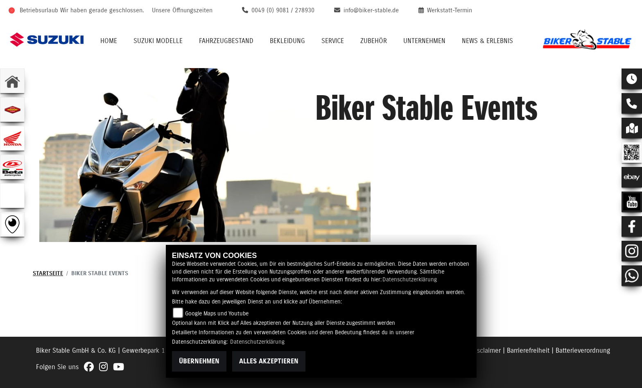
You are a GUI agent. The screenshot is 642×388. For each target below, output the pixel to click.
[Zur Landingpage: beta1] (12, 167)
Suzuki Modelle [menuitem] (158, 41)
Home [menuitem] (108, 41)
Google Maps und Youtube (217, 314)
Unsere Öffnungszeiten (182, 10)
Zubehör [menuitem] (373, 41)
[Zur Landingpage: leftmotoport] (12, 109)
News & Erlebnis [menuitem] (487, 41)
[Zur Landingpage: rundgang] (12, 224)
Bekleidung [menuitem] (287, 41)
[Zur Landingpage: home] (12, 80)
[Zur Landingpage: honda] (12, 138)
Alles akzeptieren (268, 361)
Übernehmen (199, 361)
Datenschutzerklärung (409, 280)
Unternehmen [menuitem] (424, 41)
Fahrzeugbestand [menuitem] (226, 41)
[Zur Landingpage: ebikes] (12, 195)
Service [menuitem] (332, 41)
